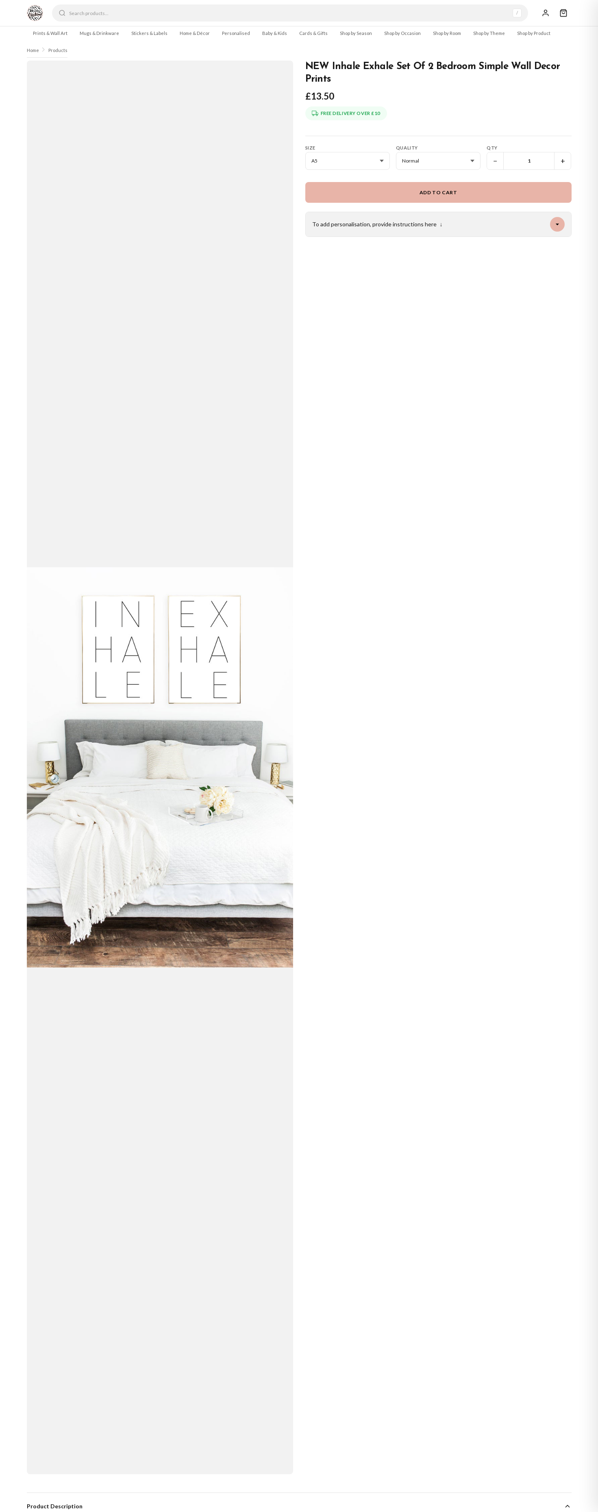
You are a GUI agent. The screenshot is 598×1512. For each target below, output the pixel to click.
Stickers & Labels (149, 33)
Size (310, 147)
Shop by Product (533, 33)
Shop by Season (356, 33)
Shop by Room (447, 33)
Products (57, 50)
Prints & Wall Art (50, 33)
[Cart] (563, 13)
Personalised (236, 33)
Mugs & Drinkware (99, 33)
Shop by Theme (489, 33)
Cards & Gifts (313, 33)
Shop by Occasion (402, 33)
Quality (407, 147)
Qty (492, 147)
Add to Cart (438, 192)
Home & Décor (195, 33)
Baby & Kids (274, 33)
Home (33, 50)
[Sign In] (545, 13)
